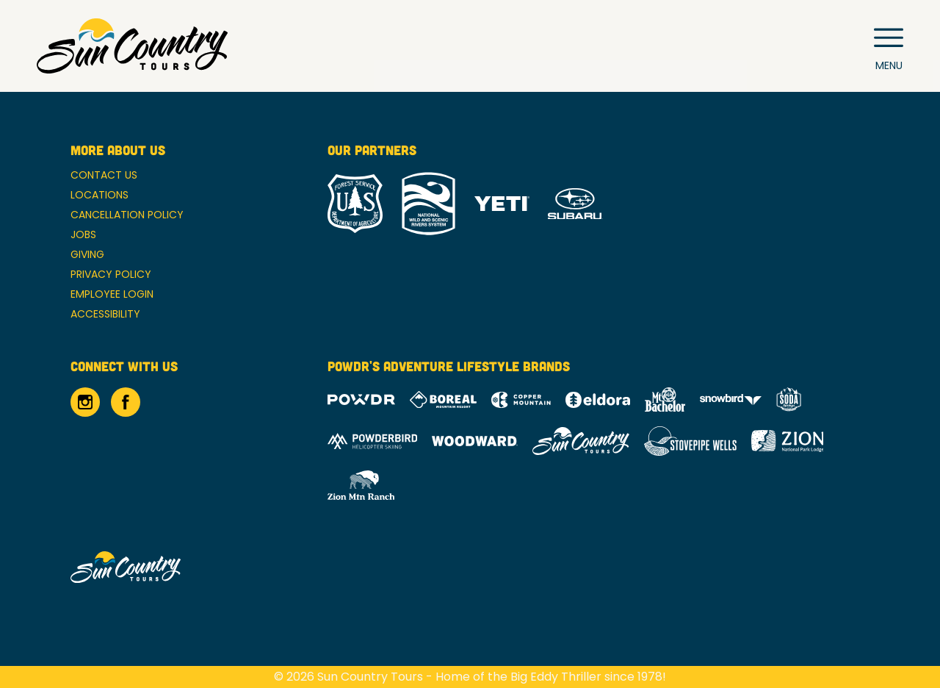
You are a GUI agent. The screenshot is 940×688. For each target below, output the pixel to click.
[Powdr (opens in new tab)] (361, 399)
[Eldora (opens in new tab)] (597, 400)
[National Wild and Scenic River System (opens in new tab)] (428, 203)
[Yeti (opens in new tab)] (501, 204)
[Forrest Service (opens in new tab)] (355, 203)
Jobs (83, 234)
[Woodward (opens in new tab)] (475, 441)
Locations (99, 194)
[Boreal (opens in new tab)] (443, 399)
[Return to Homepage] (132, 46)
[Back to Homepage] (180, 568)
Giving (87, 254)
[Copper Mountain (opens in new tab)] (521, 400)
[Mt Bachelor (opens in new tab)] (665, 399)
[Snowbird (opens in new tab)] (731, 399)
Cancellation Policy (127, 214)
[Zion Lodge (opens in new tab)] (787, 441)
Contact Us (103, 175)
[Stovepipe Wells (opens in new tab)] (690, 441)
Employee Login (111, 294)
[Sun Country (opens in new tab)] (580, 441)
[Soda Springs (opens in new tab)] (788, 399)
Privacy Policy (110, 274)
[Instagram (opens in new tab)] (85, 402)
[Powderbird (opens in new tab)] (372, 441)
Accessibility (105, 314)
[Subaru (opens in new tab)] (575, 204)
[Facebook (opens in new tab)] (125, 402)
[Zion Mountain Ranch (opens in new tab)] (361, 485)
